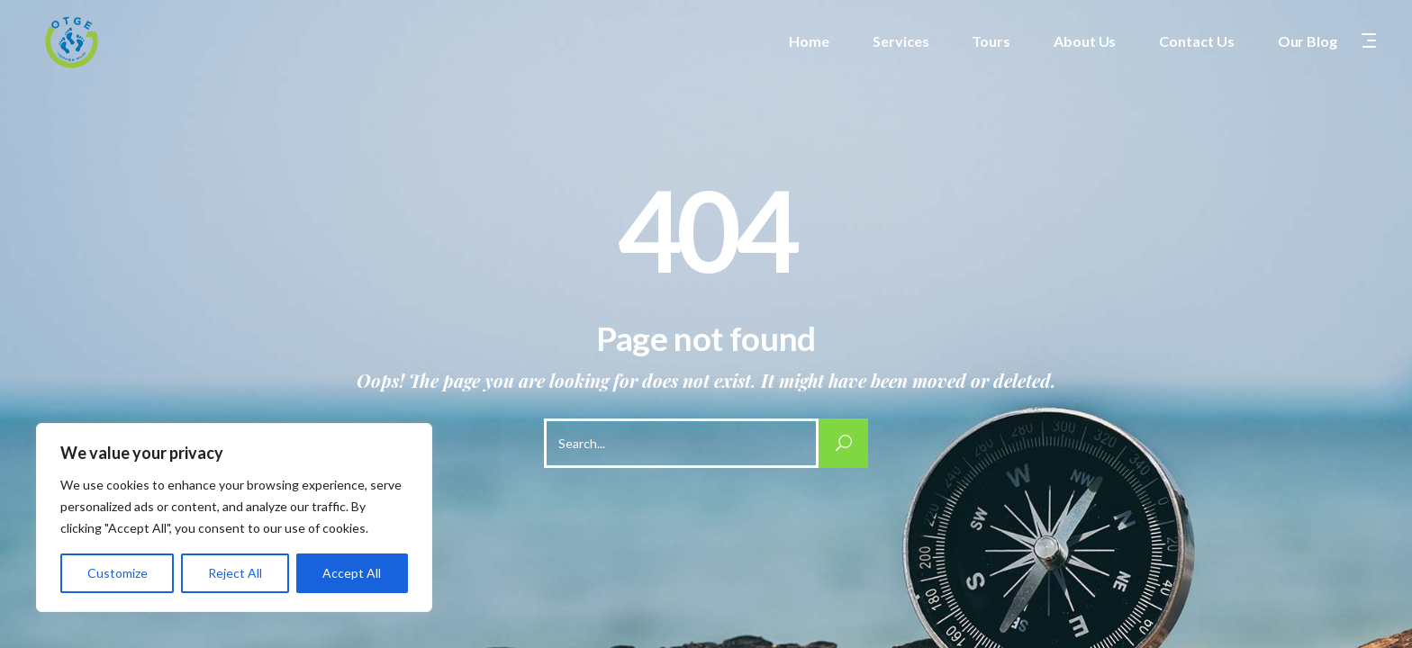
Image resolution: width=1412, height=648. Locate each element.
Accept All (351, 572)
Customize (117, 572)
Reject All (235, 572)
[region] (234, 517)
